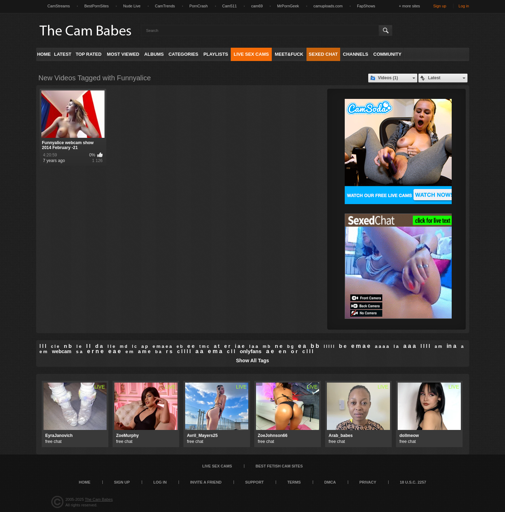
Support (254, 482)
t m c (204, 346)
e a (302, 346)
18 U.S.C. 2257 (413, 482)
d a (99, 346)
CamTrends (165, 6)
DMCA (330, 482)
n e (279, 346)
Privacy (367, 482)
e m (129, 351)
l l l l (425, 346)
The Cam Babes (99, 499)
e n (282, 351)
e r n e (95, 351)
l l (88, 346)
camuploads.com (328, 6)
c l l (231, 351)
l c (134, 346)
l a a (253, 346)
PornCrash (198, 6)
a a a (409, 346)
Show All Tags (252, 360)
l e (78, 346)
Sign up (439, 6)
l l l (43, 346)
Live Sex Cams (251, 54)
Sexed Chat (323, 54)
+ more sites (409, 6)
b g (290, 346)
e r (227, 346)
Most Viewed (123, 54)
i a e (239, 346)
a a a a (382, 346)
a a (199, 351)
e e (191, 346)
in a (451, 346)
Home (44, 54)
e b (179, 346)
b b (315, 346)
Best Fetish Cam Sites (279, 466)
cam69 (257, 6)
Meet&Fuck (289, 54)
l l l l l (329, 346)
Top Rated (89, 54)
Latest (63, 54)
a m (438, 346)
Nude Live (132, 6)
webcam (61, 351)
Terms (294, 482)
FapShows (366, 6)
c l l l (307, 351)
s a (79, 351)
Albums (154, 54)
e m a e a (162, 346)
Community (387, 54)
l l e (111, 346)
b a (158, 351)
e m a (215, 351)
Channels (355, 54)
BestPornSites (96, 6)
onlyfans (251, 351)
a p (144, 346)
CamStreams (58, 6)
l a (395, 346)
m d (123, 346)
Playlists (215, 54)
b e (342, 346)
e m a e (360, 346)
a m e (144, 351)
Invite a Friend (206, 482)
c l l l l (184, 351)
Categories (183, 54)
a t (217, 346)
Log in (464, 6)
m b (266, 346)
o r (294, 351)
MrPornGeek (288, 6)
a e (270, 351)
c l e (55, 346)
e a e (114, 351)
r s (169, 351)
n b (68, 346)
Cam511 (229, 6)
